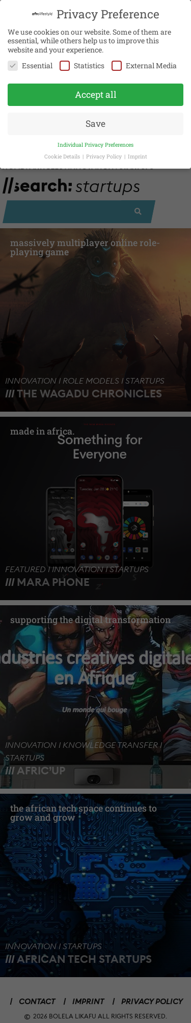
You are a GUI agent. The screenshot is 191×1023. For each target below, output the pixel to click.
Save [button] (95, 120)
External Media (144, 63)
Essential (30, 63)
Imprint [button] (137, 153)
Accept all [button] (96, 92)
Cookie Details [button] (62, 153)
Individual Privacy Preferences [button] (95, 141)
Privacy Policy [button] (104, 153)
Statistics (82, 63)
